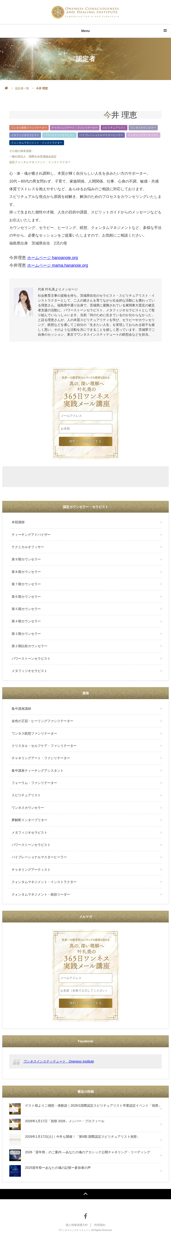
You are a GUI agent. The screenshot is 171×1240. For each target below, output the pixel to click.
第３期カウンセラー (26, 634)
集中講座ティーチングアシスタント (38, 770)
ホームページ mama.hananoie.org (58, 265)
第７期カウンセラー (26, 584)
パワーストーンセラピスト (59, 135)
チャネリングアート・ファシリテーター (75, 127)
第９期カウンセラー (26, 559)
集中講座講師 (21, 708)
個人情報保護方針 (77, 1225)
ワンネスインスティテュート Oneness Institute (58, 1061)
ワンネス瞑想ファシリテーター (29, 127)
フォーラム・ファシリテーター (34, 783)
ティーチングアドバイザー (31, 534)
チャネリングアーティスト (143, 135)
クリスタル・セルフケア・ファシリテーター (44, 746)
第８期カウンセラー (26, 572)
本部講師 (18, 522)
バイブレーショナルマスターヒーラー (101, 135)
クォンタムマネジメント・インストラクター (36, 142)
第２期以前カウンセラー (29, 646)
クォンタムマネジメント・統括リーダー (41, 894)
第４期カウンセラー (26, 621)
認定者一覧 (22, 88)
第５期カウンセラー (26, 609)
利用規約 (99, 1225)
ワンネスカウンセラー (143, 127)
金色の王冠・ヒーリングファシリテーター (42, 721)
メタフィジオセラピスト (25, 135)
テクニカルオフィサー (28, 547)
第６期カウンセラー (26, 596)
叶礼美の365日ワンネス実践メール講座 (85, 382)
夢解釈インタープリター (29, 820)
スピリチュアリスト (114, 127)
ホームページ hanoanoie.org (53, 257)
